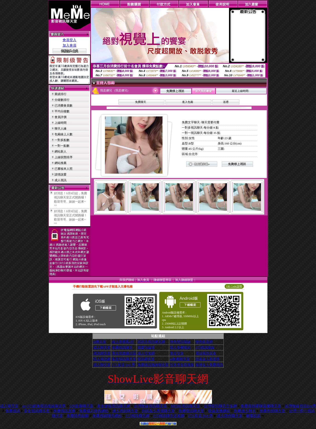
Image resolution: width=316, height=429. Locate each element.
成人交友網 (146, 353)
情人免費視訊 (180, 347)
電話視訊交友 (205, 353)
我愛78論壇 (146, 347)
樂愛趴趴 (253, 416)
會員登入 (69, 40)
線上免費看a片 (123, 342)
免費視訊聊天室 (191, 411)
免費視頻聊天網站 (107, 416)
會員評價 (61, 117)
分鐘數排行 (62, 100)
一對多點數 (62, 140)
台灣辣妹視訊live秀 (300, 406)
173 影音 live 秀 (123, 365)
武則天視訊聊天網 (151, 342)
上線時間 (61, 122)
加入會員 (69, 45)
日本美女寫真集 (182, 365)
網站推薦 (61, 163)
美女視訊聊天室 (36, 411)
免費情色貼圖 (78, 416)
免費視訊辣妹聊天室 (152, 365)
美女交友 (177, 353)
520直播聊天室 (81, 406)
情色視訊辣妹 (180, 342)
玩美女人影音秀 (207, 359)
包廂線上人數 (63, 134)
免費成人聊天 (245, 411)
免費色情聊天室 (272, 411)
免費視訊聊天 (122, 347)
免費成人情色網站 (93, 411)
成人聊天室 (101, 347)
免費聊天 (140, 102)
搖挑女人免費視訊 (209, 365)
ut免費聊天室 (180, 359)
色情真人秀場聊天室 (158, 411)
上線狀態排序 (63, 157)
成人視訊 (61, 180)
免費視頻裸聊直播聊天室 (261, 406)
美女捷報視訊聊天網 (113, 406)
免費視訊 (12, 411)
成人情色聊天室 (229, 416)
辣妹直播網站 (219, 411)
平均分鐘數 (62, 111)
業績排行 (61, 94)
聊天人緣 (61, 128)
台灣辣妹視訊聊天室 (150, 406)
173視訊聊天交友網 (168, 416)
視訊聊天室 (101, 353)
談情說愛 (61, 174)
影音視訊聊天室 (124, 359)
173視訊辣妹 (205, 347)
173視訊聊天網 (137, 416)
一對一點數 (62, 145)
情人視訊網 (101, 359)
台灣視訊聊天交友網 (220, 406)
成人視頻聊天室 (125, 411)
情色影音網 (204, 342)
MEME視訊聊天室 (185, 406)
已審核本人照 (63, 168)
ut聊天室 (99, 342)
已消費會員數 (63, 105)
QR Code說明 (234, 286)
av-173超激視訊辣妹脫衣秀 (43, 406)
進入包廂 (187, 102)
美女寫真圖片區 (124, 353)
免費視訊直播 (64, 411)
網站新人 (61, 151)
